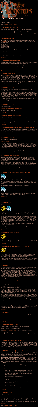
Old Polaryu (16, 280)
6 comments (3, 84)
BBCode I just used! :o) (19, 261)
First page (6, 24)
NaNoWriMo (3, 41)
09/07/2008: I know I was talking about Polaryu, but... (15, 246)
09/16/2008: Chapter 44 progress (10, 155)
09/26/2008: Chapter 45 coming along (11, 115)
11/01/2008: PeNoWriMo (7, 38)
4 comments (3, 101)
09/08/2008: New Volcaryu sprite (10, 232)
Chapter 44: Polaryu (5, 141)
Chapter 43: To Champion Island (9, 330)
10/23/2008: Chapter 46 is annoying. (10, 60)
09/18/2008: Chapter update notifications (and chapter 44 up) (17, 127)
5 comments (3, 243)
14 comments (3, 403)
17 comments (3, 70)
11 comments (3, 262)
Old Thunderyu (4, 280)
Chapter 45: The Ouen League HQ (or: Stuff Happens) (11, 108)
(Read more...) (3, 196)
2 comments (3, 169)
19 (16, 24)
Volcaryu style (19, 15)
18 (15, 24)
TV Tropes (8, 75)
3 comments (3, 35)
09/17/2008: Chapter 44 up (8, 137)
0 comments (3, 321)
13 (9, 24)
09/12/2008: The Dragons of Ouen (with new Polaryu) (15, 172)
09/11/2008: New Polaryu (8, 203)
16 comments (3, 57)
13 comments (3, 199)
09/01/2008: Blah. (5, 312)
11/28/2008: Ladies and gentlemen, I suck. (12, 27)
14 (10, 24)
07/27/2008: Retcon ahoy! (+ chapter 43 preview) (14, 351)
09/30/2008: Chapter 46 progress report (12, 87)
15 (11, 24)
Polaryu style (25, 15)
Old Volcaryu (10, 280)
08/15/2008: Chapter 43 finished (9, 324)
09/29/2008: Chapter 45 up (8, 104)
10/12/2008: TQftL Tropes (8, 73)
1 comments (3, 134)
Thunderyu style (12, 15)
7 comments (3, 112)
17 (14, 24)
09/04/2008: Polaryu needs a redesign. (11, 265)
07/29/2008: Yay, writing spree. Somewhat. (12, 340)
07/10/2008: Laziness (6, 392)
